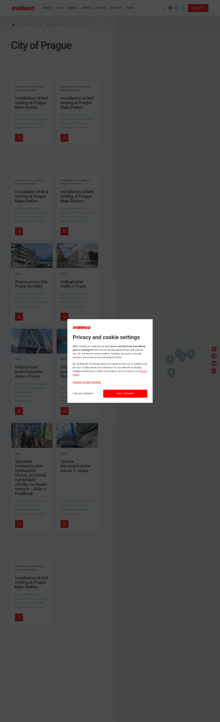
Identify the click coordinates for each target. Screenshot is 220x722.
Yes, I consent (125, 393)
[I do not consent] (83, 393)
